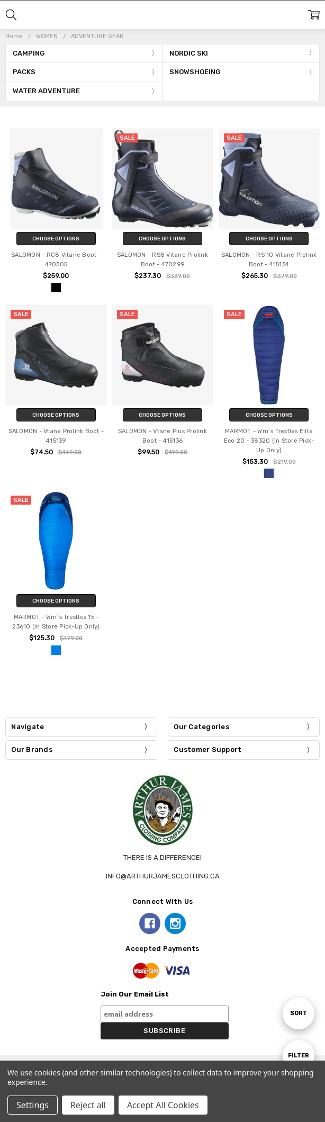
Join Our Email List (135, 994)
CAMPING (28, 53)
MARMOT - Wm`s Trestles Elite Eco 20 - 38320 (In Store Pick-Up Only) (269, 441)
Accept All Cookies (163, 1105)
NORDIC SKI (188, 53)
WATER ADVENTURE (46, 91)
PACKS (24, 72)
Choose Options (55, 238)
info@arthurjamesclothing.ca (163, 876)
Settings (32, 1105)
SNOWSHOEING (194, 72)
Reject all (88, 1105)
